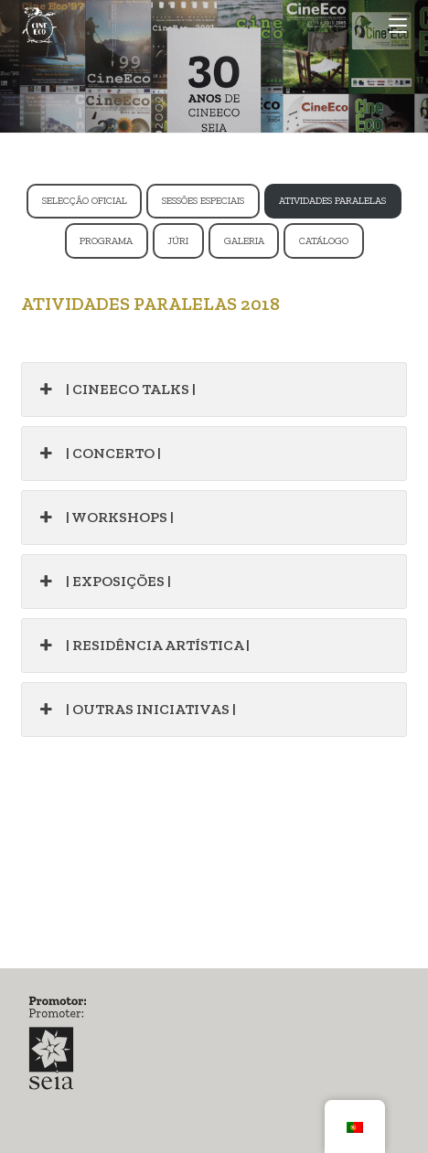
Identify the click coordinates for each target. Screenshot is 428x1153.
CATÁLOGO (323, 241)
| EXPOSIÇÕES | (103, 581)
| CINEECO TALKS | (115, 389)
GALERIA (244, 241)
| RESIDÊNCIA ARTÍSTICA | (142, 645)
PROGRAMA (106, 241)
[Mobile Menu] (398, 25)
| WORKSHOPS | (104, 517)
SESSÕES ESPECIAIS (203, 201)
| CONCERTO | (98, 453)
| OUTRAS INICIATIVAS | (135, 709)
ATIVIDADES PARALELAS (332, 201)
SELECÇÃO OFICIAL (84, 201)
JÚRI (177, 241)
